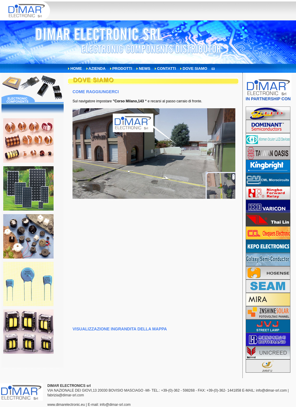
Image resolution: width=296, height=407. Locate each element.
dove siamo (195, 68)
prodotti (122, 68)
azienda (97, 68)
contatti (166, 68)
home (76, 68)
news (144, 68)
